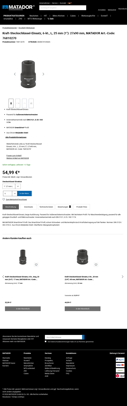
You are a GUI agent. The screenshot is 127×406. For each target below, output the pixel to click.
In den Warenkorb (25, 193)
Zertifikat (48, 365)
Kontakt (63, 3)
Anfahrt (69, 360)
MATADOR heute (8, 363)
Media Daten (49, 373)
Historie (5, 360)
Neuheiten (28, 358)
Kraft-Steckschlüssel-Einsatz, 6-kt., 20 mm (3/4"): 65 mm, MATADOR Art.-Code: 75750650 (81, 278)
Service (55, 3)
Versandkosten (44, 389)
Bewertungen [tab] (64, 207)
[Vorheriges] (15, 74)
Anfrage (69, 358)
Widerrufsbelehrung (52, 368)
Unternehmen (44, 3)
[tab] (10, 206)
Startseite (6, 358)
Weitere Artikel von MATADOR (17, 158)
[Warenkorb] (122, 7)
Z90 (25, 371)
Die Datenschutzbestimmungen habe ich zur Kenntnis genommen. (71, 341)
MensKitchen (29, 363)
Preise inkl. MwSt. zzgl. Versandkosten (17, 177)
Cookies (69, 371)
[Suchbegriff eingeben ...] (62, 7)
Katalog (48, 358)
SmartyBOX (28, 365)
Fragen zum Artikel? (14, 155)
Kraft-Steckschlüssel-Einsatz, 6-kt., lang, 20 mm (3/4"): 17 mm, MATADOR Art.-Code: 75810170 (22, 278)
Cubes (26, 373)
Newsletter (70, 363)
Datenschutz (71, 368)
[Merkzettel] (112, 7)
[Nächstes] (43, 74)
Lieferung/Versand (52, 371)
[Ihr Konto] (102, 7)
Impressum (70, 365)
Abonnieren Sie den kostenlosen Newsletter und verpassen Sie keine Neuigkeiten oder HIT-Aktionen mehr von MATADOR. (20, 339)
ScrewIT (27, 360)
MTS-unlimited (29, 368)
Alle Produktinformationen (15, 137)
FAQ (67, 373)
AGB (46, 376)
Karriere (5, 365)
